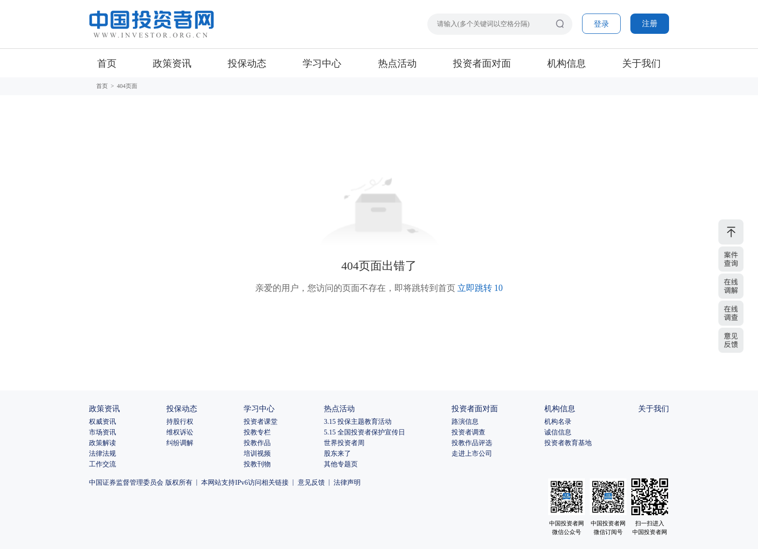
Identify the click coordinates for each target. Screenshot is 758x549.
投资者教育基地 (568, 443)
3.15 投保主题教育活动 (358, 421)
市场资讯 (102, 432)
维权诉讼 (179, 432)
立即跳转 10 (480, 288)
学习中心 (322, 63)
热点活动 (397, 63)
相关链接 (275, 482)
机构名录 (557, 421)
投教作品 (257, 443)
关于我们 (641, 63)
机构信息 (566, 63)
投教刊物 (257, 464)
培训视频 (257, 453)
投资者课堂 (260, 421)
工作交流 (102, 464)
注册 (649, 23)
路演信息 (465, 421)
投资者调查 (468, 432)
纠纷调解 (179, 443)
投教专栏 (257, 432)
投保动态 (247, 63)
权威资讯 (102, 421)
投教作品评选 (472, 443)
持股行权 (179, 421)
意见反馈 (311, 482)
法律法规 (102, 453)
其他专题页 (341, 464)
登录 (601, 24)
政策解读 (102, 443)
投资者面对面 (482, 63)
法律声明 (347, 482)
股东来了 (337, 453)
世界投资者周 (344, 443)
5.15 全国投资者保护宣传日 (364, 432)
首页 (107, 63)
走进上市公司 (472, 453)
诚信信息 (557, 432)
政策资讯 (172, 63)
